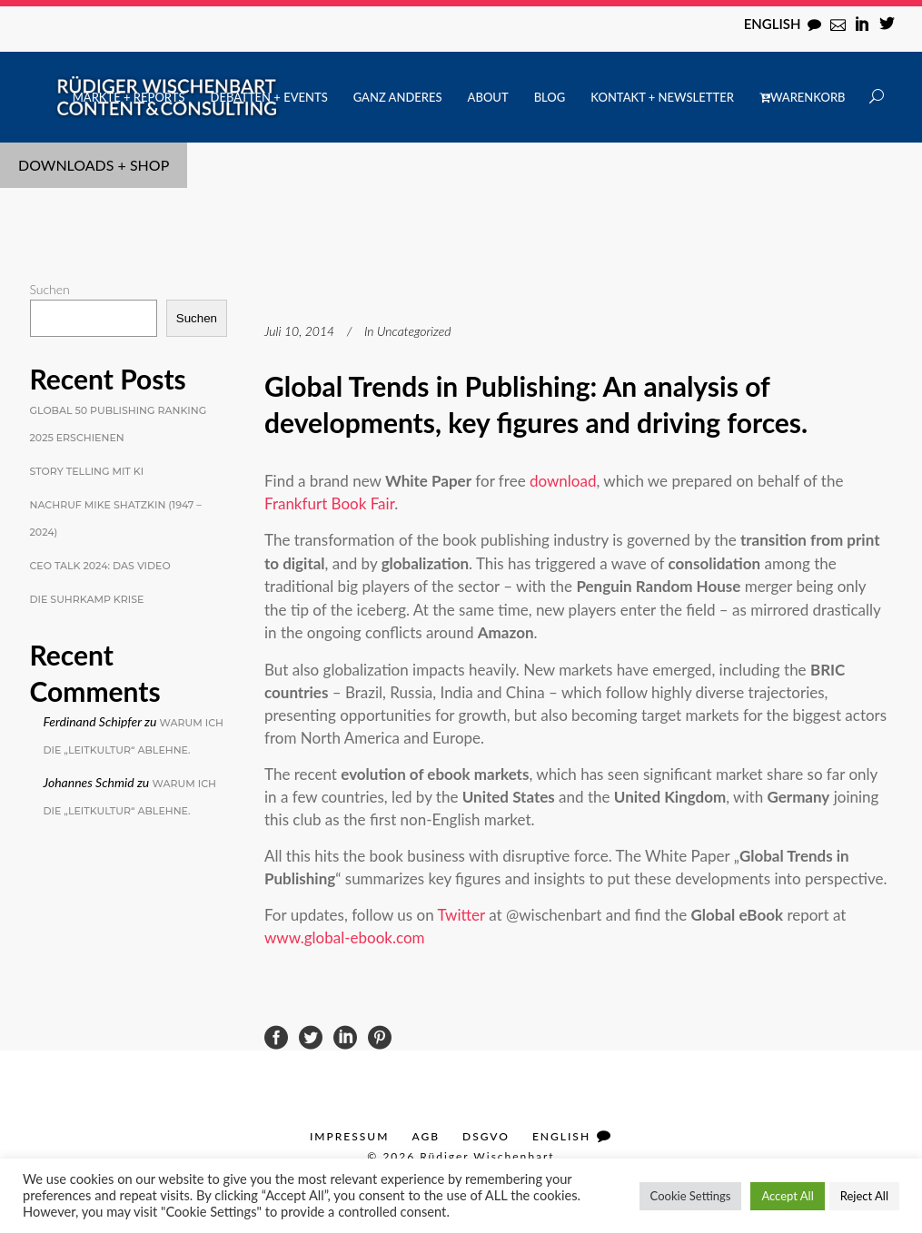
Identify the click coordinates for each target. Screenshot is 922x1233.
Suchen (50, 289)
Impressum (349, 1136)
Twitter (464, 914)
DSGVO (486, 1136)
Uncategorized (414, 331)
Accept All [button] (787, 1196)
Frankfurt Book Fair (329, 503)
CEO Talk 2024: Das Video (100, 565)
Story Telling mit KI (87, 471)
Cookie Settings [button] (690, 1196)
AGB (425, 1136)
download (563, 480)
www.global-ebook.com (344, 937)
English (772, 23)
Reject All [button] (864, 1196)
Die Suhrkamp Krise (87, 599)
